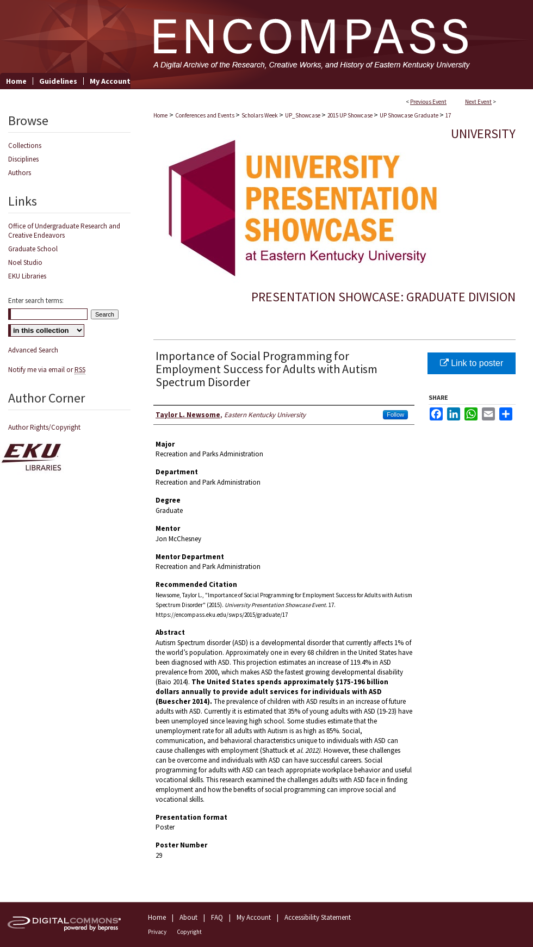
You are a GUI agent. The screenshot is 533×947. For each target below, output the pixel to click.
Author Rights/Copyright (44, 427)
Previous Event (428, 102)
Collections (24, 145)
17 (448, 115)
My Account (254, 917)
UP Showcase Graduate (409, 115)
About (188, 917)
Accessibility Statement (317, 917)
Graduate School (33, 248)
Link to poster (472, 363)
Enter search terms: (36, 300)
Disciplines (23, 159)
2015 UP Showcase (350, 115)
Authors (19, 172)
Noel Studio (25, 262)
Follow (395, 414)
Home (160, 115)
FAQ (217, 917)
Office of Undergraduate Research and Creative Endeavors (64, 230)
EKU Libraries (27, 276)
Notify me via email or (46, 369)
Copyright (189, 932)
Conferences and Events (205, 115)
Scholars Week (260, 115)
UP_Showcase (303, 115)
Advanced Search (33, 350)
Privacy (157, 932)
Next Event (478, 102)
